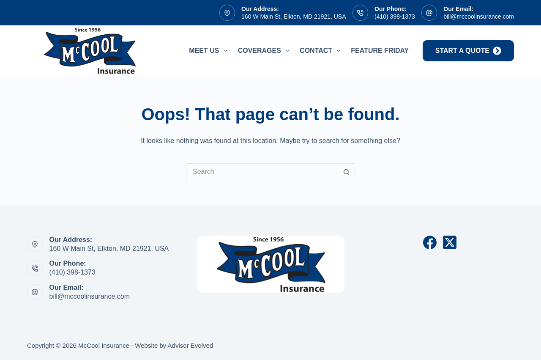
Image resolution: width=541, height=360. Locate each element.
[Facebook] (430, 242)
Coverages (265, 51)
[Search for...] (262, 171)
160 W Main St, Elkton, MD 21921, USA (293, 16)
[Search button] (346, 171)
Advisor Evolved (190, 345)
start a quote (468, 51)
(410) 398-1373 (394, 16)
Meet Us (209, 51)
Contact (322, 51)
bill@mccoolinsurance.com (478, 16)
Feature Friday (380, 50)
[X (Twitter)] (449, 242)
